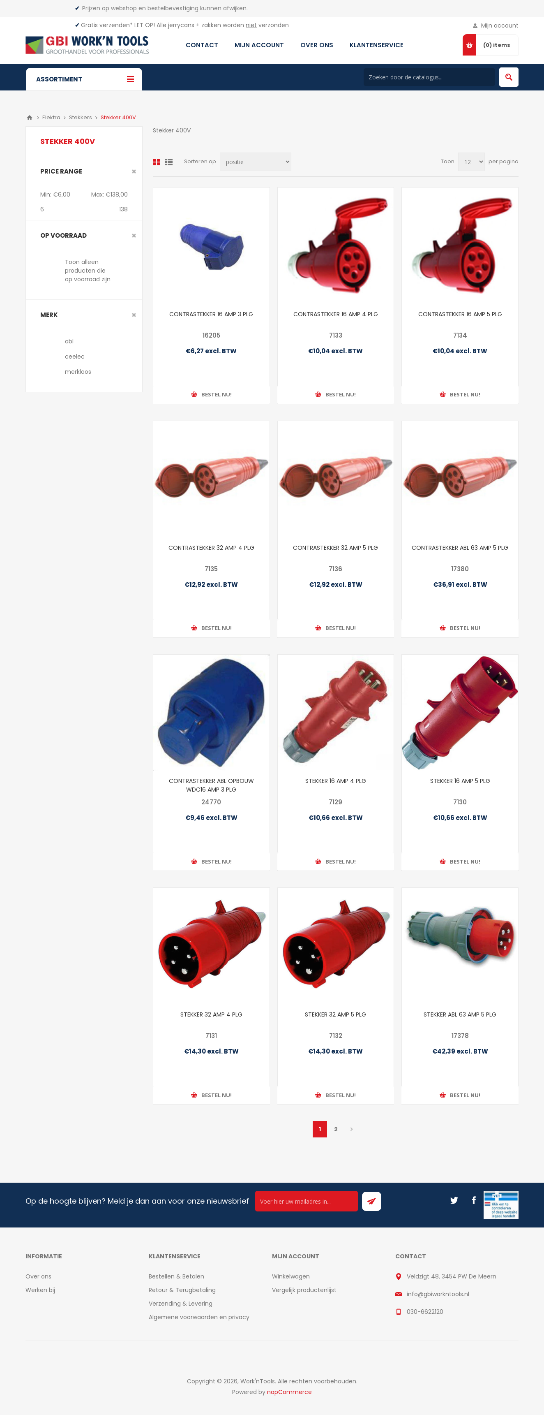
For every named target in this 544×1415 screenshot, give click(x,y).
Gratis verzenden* (107, 25)
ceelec (75, 356)
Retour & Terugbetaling (182, 1290)
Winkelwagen (291, 1276)
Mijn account (500, 25)
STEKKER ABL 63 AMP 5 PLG (460, 1014)
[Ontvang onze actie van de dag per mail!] (306, 1201)
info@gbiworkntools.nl (438, 1294)
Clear (134, 171)
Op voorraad (63, 235)
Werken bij (40, 1290)
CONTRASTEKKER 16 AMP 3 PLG (211, 314)
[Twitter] (454, 1200)
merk (49, 314)
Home (29, 117)
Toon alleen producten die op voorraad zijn (88, 270)
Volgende (352, 1129)
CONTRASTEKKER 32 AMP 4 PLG (211, 548)
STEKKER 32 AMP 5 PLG (335, 1014)
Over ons (38, 1276)
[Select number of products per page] (471, 162)
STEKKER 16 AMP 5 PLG (460, 781)
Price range (61, 171)
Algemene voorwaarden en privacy (199, 1317)
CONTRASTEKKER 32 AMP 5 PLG (335, 548)
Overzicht (156, 162)
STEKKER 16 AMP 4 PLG (335, 781)
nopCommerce (289, 1392)
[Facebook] (473, 1200)
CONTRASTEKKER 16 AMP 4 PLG (335, 314)
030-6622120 (425, 1312)
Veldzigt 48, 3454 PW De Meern (451, 1276)
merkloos (78, 372)
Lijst (169, 162)
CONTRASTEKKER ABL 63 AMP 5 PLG (460, 548)
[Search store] (429, 77)
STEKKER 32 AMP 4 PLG (211, 1014)
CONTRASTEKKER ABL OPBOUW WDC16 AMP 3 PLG (211, 785)
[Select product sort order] (255, 162)
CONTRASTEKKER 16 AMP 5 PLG (460, 314)
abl (69, 341)
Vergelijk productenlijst (304, 1290)
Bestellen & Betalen (176, 1276)
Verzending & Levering (180, 1303)
